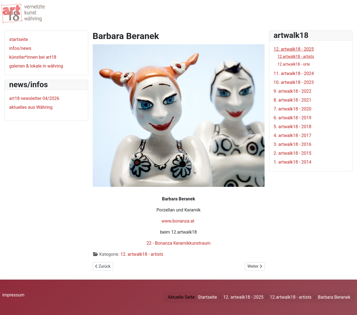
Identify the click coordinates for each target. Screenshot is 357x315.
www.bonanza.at (178, 221)
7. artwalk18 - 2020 (292, 109)
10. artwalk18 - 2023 (294, 82)
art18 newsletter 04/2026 (34, 98)
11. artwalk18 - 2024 (294, 73)
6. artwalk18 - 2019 (292, 117)
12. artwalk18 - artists (141, 254)
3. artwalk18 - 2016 (292, 144)
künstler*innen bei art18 (32, 57)
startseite (18, 39)
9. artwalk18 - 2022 (292, 91)
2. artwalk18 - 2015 (292, 153)
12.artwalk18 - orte (294, 64)
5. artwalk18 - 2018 (292, 126)
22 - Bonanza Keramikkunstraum (179, 243)
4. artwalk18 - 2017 (292, 135)
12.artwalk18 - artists (296, 56)
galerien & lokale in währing (36, 66)
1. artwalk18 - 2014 (292, 162)
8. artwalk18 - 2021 (292, 100)
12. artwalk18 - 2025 (294, 49)
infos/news (20, 48)
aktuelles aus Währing (30, 107)
